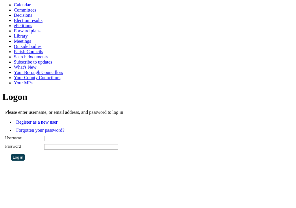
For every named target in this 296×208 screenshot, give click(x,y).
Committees (25, 10)
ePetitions (23, 25)
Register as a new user (37, 122)
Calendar (22, 4)
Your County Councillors (37, 77)
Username (13, 138)
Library (21, 36)
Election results (28, 20)
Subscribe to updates (33, 62)
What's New (25, 67)
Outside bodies (28, 46)
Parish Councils (28, 51)
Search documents (31, 56)
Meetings (22, 41)
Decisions (23, 15)
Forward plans (27, 30)
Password (13, 146)
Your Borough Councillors (38, 72)
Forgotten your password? (40, 130)
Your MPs (23, 82)
